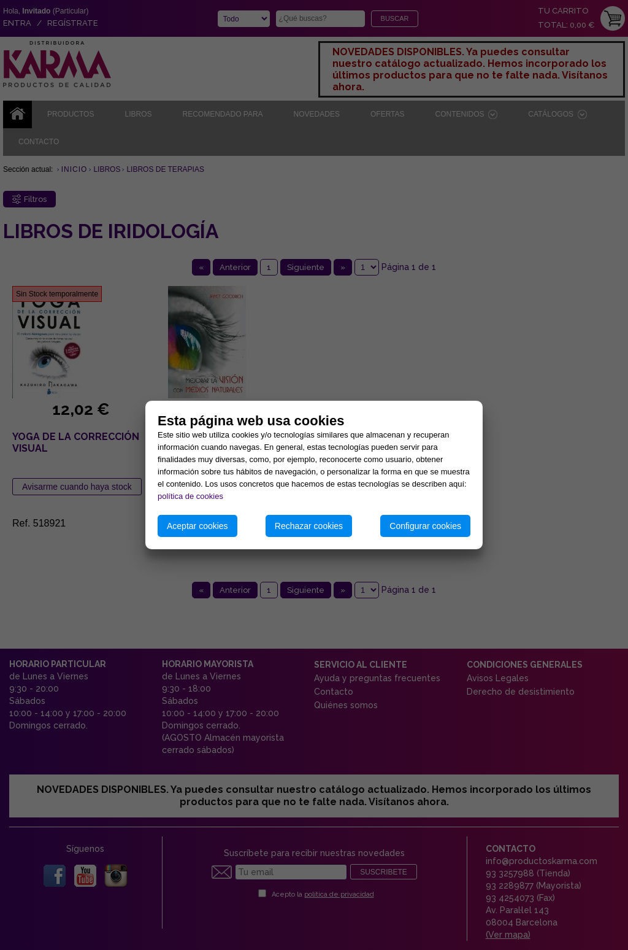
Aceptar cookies (197, 526)
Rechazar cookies (309, 526)
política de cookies (190, 496)
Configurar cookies (425, 526)
